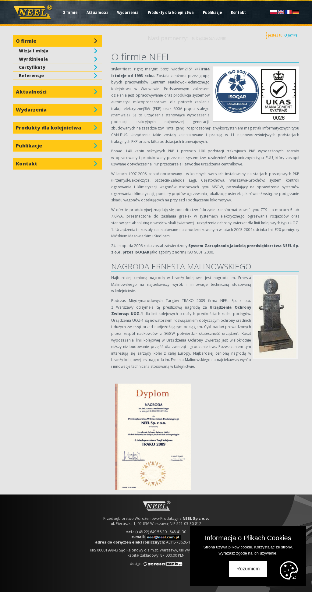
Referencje (31, 75)
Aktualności (97, 12)
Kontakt (238, 12)
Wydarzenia (128, 12)
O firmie (69, 12)
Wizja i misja (33, 51)
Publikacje (212, 12)
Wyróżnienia (33, 59)
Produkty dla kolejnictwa (171, 12)
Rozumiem (248, 568)
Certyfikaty (32, 67)
